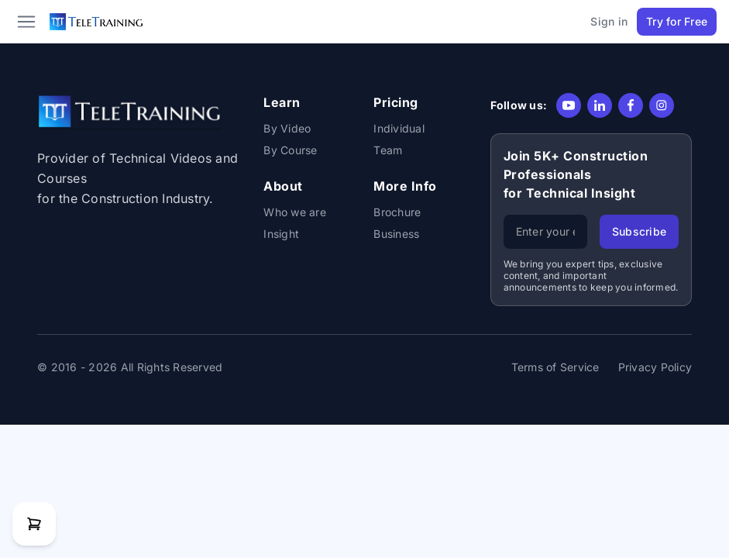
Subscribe (639, 231)
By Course (290, 150)
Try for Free (676, 21)
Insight (281, 233)
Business (396, 233)
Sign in (609, 21)
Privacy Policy (655, 367)
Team (387, 150)
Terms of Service (555, 367)
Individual (399, 128)
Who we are (294, 212)
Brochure (397, 212)
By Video (287, 128)
